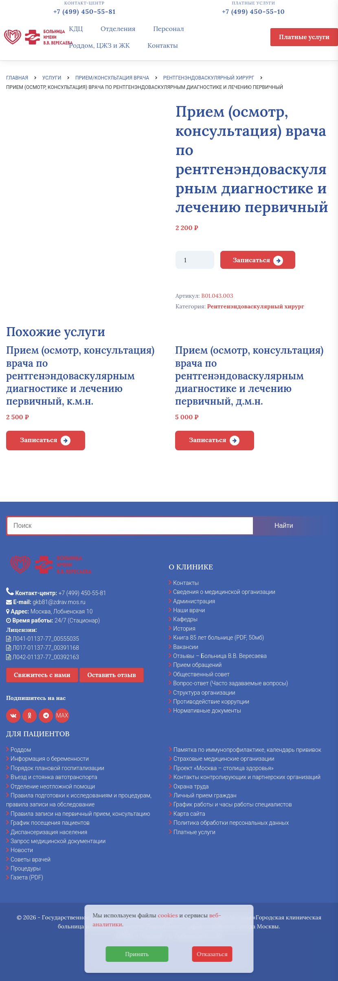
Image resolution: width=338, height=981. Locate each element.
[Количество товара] (195, 260)
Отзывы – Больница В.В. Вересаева (220, 656)
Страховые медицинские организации (223, 758)
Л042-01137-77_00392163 (42, 657)
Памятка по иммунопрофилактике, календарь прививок (247, 749)
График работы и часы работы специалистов (232, 804)
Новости (22, 850)
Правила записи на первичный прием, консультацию (80, 813)
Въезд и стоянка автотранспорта (54, 777)
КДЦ (76, 28)
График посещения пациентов (50, 822)
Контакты (162, 45)
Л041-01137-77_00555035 (42, 639)
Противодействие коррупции (211, 701)
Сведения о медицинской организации (224, 592)
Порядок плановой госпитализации (57, 768)
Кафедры (185, 619)
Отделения (118, 28)
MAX (62, 715)
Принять (137, 954)
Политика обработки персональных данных (231, 822)
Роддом (21, 749)
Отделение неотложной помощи (53, 786)
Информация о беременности (50, 758)
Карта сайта (189, 813)
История (184, 628)
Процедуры (26, 868)
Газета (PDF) (27, 877)
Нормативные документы (207, 710)
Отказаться (212, 954)
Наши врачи (189, 610)
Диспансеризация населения (49, 832)
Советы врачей (30, 859)
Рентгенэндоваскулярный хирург (255, 306)
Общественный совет (201, 674)
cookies (168, 915)
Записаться (251, 260)
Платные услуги (304, 37)
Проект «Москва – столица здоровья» (223, 768)
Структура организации (204, 692)
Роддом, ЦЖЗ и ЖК (99, 45)
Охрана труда (191, 786)
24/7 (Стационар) (53, 620)
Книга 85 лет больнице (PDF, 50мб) (218, 637)
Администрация (194, 601)
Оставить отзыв (111, 675)
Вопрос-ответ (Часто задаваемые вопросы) (230, 683)
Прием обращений (197, 665)
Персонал (168, 28)
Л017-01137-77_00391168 (42, 647)
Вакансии (185, 647)
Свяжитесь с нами (42, 675)
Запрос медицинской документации (58, 841)
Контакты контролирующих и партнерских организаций (246, 777)
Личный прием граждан (205, 795)
